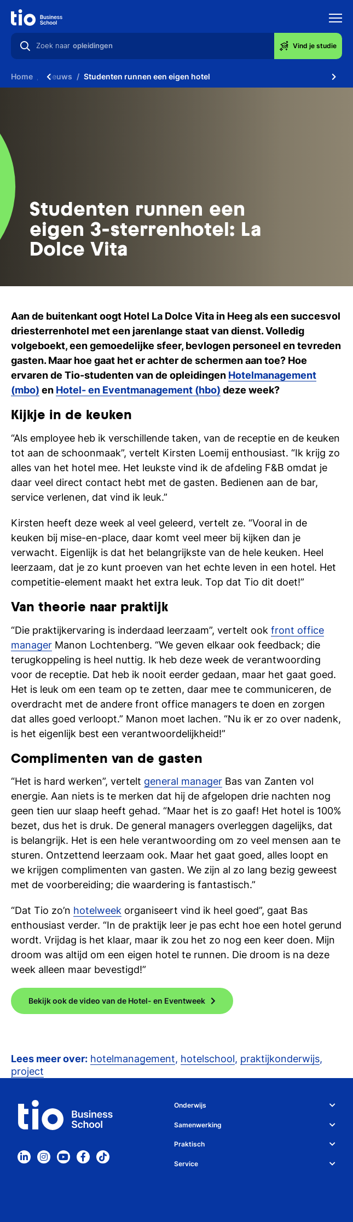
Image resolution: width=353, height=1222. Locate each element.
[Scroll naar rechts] (334, 77)
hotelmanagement (132, 1058)
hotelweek (97, 910)
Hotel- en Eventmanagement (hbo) (138, 390)
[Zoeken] (25, 46)
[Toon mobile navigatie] (335, 19)
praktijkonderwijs (280, 1058)
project (27, 1071)
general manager (183, 781)
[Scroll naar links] (49, 77)
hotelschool (208, 1058)
